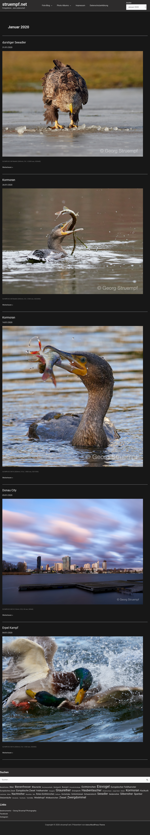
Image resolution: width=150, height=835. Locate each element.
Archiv (128, 3)
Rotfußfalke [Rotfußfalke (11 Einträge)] (66, 794)
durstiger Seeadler (14, 42)
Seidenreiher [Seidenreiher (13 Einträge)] (114, 794)
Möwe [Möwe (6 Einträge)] (9, 794)
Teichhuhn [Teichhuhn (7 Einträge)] (22, 798)
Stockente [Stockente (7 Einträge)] (15, 798)
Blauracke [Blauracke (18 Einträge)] (36, 786)
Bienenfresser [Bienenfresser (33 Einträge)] (23, 786)
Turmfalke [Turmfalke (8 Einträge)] (30, 798)
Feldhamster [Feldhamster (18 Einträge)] (42, 790)
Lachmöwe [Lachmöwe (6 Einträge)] (3, 794)
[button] (52, 5)
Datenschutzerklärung (97, 5)
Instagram (4, 817)
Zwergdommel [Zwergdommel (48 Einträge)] (76, 797)
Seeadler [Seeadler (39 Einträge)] (102, 793)
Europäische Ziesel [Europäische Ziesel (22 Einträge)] (25, 790)
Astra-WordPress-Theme (95, 825)
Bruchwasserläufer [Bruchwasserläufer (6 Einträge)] (47, 787)
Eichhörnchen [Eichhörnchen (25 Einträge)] (89, 786)
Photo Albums (64, 5)
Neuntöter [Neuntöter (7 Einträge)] (29, 794)
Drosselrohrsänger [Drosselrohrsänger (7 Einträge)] (75, 787)
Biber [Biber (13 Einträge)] (12, 786)
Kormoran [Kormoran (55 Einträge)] (132, 789)
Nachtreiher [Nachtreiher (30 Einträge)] (18, 793)
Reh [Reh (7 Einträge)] (34, 794)
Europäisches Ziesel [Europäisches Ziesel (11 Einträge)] (7, 790)
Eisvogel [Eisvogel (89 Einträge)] (103, 786)
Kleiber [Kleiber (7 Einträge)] (123, 790)
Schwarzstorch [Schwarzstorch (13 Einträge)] (90, 794)
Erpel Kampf (10, 627)
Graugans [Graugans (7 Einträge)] (52, 790)
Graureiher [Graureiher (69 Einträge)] (63, 789)
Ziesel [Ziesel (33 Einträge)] (62, 797)
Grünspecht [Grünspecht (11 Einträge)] (76, 790)
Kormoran (9, 180)
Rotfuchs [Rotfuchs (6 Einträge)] (57, 794)
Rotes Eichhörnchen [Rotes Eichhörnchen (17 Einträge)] (45, 794)
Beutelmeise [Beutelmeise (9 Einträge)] (4, 787)
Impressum (80, 5)
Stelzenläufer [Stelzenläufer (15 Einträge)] (5, 798)
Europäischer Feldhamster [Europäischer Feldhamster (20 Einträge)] (123, 786)
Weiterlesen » (7, 167)
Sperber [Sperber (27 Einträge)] (138, 793)
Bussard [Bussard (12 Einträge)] (65, 787)
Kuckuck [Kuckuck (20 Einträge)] (144, 790)
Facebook (4, 814)
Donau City (9, 490)
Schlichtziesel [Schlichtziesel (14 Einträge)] (77, 794)
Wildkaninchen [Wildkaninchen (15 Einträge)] (52, 798)
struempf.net (14, 4)
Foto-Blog (48, 5)
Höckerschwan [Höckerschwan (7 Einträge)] (107, 790)
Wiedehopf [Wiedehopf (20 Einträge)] (39, 797)
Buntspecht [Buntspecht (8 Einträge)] (57, 787)
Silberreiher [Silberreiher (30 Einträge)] (126, 793)
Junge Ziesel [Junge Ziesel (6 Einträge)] (116, 790)
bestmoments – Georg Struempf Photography (19, 811)
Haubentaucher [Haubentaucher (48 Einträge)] (92, 790)
